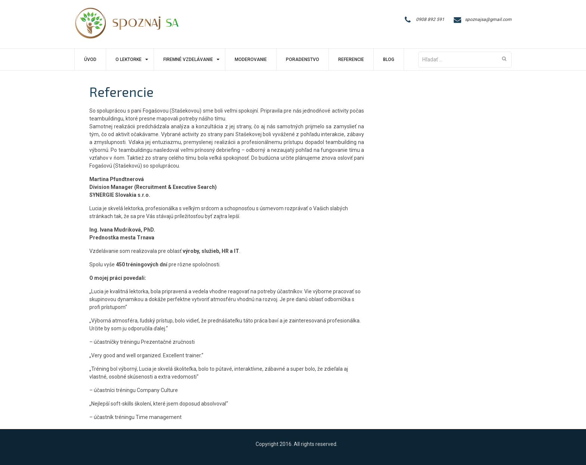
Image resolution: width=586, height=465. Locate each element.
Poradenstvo (302, 59)
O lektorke (128, 59)
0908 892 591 (430, 19)
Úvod (90, 59)
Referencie (351, 59)
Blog (388, 59)
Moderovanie (251, 59)
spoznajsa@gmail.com (488, 19)
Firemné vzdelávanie (188, 59)
